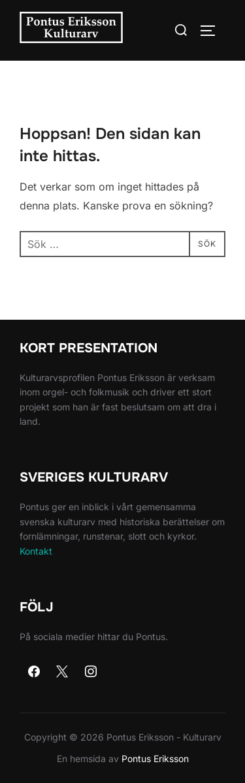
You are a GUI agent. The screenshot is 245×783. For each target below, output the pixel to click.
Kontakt (36, 551)
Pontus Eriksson (155, 758)
